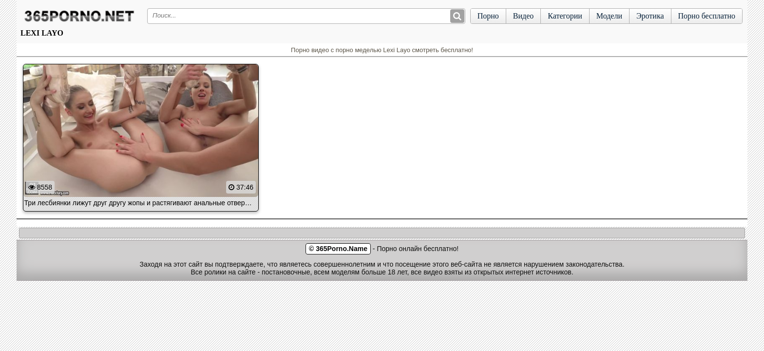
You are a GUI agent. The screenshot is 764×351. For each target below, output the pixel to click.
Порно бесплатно (706, 16)
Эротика (650, 16)
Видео (523, 16)
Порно (488, 16)
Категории (565, 16)
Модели (609, 16)
